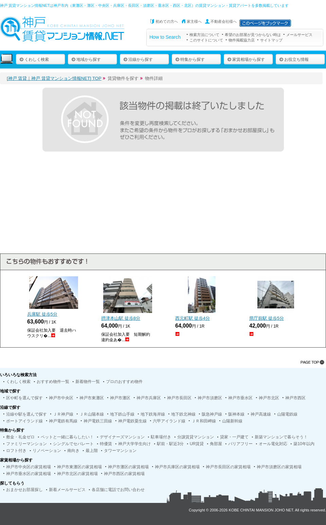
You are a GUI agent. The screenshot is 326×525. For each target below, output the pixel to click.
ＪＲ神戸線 (63, 414)
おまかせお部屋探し (24, 489)
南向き (73, 450)
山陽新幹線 (232, 421)
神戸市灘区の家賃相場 (128, 467)
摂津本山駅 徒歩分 (120, 318)
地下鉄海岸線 (153, 414)
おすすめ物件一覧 (53, 381)
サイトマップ (271, 40)
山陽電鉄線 (287, 414)
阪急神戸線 (212, 414)
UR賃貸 (197, 443)
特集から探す (190, 59)
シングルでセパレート (73, 443)
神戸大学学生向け (134, 443)
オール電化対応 (273, 443)
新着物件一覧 (87, 381)
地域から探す (86, 59)
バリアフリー (240, 443)
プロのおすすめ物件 (124, 381)
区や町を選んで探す (24, 398)
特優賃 (106, 443)
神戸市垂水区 (240, 398)
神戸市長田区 (179, 398)
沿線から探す (138, 59)
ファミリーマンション (26, 443)
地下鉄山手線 (122, 414)
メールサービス (299, 35)
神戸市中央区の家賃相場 (28, 467)
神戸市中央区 (61, 398)
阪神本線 (236, 414)
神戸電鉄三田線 (98, 421)
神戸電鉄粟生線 (132, 421)
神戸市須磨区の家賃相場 (279, 467)
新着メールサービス (67, 489)
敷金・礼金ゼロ (20, 437)
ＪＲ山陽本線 (91, 414)
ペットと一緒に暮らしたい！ (67, 437)
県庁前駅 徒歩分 (266, 318)
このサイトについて (206, 40)
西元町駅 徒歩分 (192, 318)
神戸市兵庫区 (149, 398)
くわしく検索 (34, 59)
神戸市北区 (269, 398)
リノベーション (47, 450)
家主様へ (194, 21)
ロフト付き (16, 450)
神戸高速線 (261, 414)
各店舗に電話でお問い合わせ (118, 489)
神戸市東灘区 (91, 398)
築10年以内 (303, 443)
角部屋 (216, 443)
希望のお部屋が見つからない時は (253, 35)
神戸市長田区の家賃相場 (228, 467)
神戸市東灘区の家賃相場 (79, 467)
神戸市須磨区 (210, 398)
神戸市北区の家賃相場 (77, 473)
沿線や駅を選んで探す (26, 414)
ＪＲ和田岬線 (204, 421)
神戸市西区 (295, 398)
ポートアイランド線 (24, 421)
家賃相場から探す (246, 59)
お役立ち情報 (294, 59)
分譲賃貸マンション (195, 437)
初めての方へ (167, 21)
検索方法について (204, 35)
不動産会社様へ (224, 21)
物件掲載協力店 (242, 40)
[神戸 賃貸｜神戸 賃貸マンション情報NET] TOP (54, 78)
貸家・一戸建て (234, 437)
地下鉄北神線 (183, 414)
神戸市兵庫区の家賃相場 (177, 467)
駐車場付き (161, 437)
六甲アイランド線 (169, 421)
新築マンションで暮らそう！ (281, 437)
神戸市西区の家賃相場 (124, 473)
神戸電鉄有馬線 (63, 421)
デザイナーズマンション (122, 437)
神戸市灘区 (120, 398)
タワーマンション (120, 450)
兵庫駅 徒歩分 (42, 314)
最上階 (92, 450)
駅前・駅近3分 (170, 443)
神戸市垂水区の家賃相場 (28, 473)
